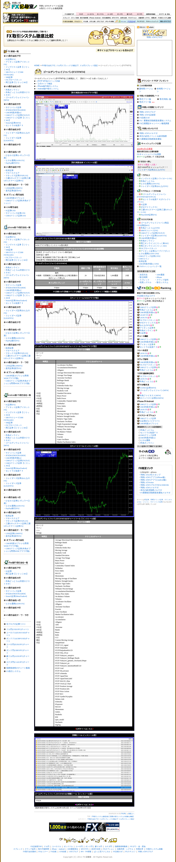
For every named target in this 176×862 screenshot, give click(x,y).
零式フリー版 (145, 99)
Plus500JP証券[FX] (149, 215)
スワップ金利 (74, 18)
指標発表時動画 (150, 14)
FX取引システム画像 (164, 18)
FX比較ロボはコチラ (146, 296)
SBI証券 (9, 77)
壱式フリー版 (145, 102)
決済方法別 (124, 18)
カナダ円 (139, 14)
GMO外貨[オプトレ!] (15, 198)
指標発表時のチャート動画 (18, 668)
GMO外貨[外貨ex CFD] (149, 264)
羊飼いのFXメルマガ (148, 133)
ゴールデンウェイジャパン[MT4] (154, 390)
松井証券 (10, 170)
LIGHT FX (144, 315)
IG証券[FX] (10, 59)
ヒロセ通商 (145, 440)
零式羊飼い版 (165, 99)
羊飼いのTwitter (147, 482)
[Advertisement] (137, 6)
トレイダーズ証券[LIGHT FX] (154, 235)
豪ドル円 (129, 14)
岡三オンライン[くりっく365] (154, 246)
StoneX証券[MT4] (13, 123)
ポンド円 (120, 14)
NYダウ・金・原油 (164, 14)
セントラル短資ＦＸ (14, 125)
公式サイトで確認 (45, 84)
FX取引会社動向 (29, 852)
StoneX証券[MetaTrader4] (16, 300)
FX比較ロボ (131, 21)
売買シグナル (145, 282)
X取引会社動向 (68, 21)
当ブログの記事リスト (16, 624)
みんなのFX (145, 325)
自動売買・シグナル (143, 18)
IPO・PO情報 (109, 21)
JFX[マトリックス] (149, 207)
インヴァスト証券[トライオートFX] (156, 178)
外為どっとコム (147, 181)
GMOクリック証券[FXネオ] (18, 115)
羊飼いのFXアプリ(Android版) (153, 480)
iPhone (159, 277)
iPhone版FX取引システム (48, 86)
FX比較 (85, 21)
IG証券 (9, 571)
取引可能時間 (84, 18)
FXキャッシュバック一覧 (150, 266)
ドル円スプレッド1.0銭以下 (67, 65)
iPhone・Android (95, 18)
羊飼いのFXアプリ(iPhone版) (152, 477)
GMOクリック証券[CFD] (149, 256)
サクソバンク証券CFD (15, 213)
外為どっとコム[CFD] (150, 228)
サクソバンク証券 (13, 107)
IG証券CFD (10, 210)
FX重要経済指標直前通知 (150, 139)
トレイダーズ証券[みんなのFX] (151, 170)
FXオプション (132, 18)
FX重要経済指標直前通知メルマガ (155, 493)
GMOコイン (144, 259)
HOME (37, 65)
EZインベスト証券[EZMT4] (151, 398)
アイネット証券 (146, 328)
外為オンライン (12, 90)
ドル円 (81, 14)
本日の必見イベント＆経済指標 (153, 136)
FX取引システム (13, 671)
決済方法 (143, 275)
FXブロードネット (14, 80)
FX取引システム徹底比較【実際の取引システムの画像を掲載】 (69, 37)
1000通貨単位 (106, 18)
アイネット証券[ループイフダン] (155, 251)
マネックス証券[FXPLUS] (17, 175)
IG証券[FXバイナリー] (149, 421)
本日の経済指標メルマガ (151, 490)
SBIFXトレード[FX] (149, 230)
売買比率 (153, 18)
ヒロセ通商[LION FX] (15, 160)
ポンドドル (100, 14)
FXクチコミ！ (140, 21)
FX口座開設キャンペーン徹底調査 (154, 123)
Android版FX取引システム (48, 89)
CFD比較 (92, 21)
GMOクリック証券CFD (16, 216)
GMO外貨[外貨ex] (13, 112)
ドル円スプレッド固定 (89, 65)
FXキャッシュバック (152, 21)
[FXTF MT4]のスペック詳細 (49, 81)
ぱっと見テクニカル (120, 21)
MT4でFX (116, 18)
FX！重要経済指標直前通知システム (155, 120)
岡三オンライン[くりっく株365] (154, 243)
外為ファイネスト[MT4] (150, 395)
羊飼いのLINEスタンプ (150, 475)
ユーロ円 (110, 14)
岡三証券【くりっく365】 (17, 82)
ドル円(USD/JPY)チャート (17, 629)
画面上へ (131, 813)
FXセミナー (78, 21)
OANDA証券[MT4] (148, 388)
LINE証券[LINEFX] (14, 188)
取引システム (162, 282)
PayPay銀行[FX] (12, 163)
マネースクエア (12, 173)
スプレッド (66, 18)
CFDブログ (100, 21)
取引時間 (143, 277)
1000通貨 (160, 275)
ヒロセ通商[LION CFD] (149, 253)
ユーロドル (91, 14)
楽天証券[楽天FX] (13, 190)
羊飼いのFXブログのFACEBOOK (154, 485)
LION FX (143, 317)
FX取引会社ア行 (48, 65)
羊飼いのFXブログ (165, 21)
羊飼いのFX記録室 (147, 115)
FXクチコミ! (130, 852)
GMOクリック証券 (148, 307)
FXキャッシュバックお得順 (149, 154)
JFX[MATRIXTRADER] (16, 110)
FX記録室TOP (69, 14)
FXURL (123, 813)
